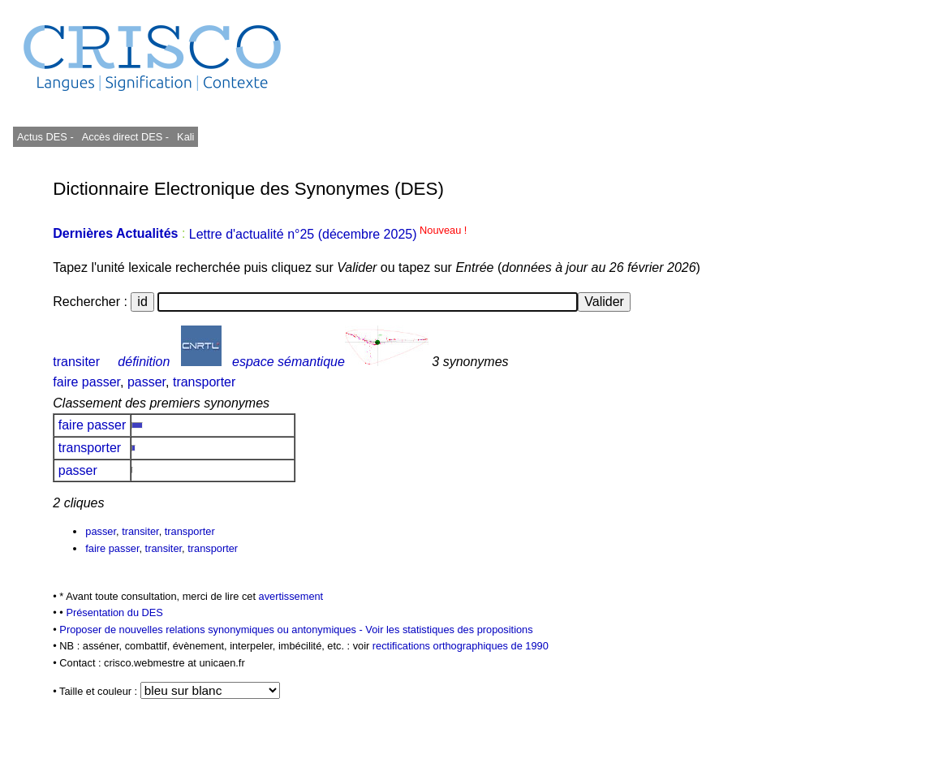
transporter (204, 382)
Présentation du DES (114, 612)
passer (146, 382)
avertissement (291, 596)
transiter (76, 362)
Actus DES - (45, 137)
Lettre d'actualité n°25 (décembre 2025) (328, 234)
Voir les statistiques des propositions (448, 629)
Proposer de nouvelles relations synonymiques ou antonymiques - (212, 629)
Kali (185, 137)
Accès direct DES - (125, 137)
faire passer (86, 382)
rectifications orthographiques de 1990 (460, 646)
